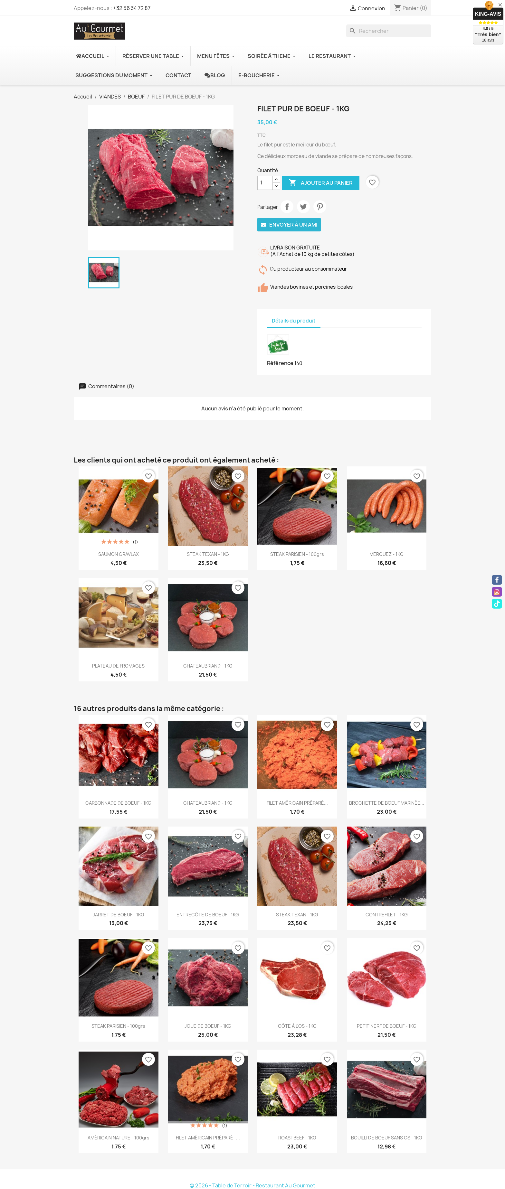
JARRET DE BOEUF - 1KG (118, 915)
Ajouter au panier (321, 183)
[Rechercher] (388, 30)
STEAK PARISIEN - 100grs (297, 554)
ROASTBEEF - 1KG (297, 1138)
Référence (280, 363)
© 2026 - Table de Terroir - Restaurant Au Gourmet (252, 1185)
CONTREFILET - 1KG (387, 915)
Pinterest (319, 206)
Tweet (303, 206)
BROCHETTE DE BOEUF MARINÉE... (386, 803)
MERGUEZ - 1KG (386, 554)
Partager (287, 206)
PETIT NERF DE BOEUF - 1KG (386, 1026)
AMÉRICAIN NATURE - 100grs (118, 1138)
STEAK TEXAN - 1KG (208, 554)
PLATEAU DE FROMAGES (118, 666)
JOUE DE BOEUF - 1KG (208, 1026)
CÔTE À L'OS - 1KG (297, 1026)
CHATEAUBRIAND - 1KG (208, 666)
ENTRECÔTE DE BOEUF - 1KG (207, 915)
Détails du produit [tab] (294, 320)
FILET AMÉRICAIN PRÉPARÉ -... (208, 1138)
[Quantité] (265, 183)
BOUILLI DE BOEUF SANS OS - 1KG (386, 1138)
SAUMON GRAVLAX (118, 554)
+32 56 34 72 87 (131, 8)
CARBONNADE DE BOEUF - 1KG (118, 803)
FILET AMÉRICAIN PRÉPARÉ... (297, 803)
